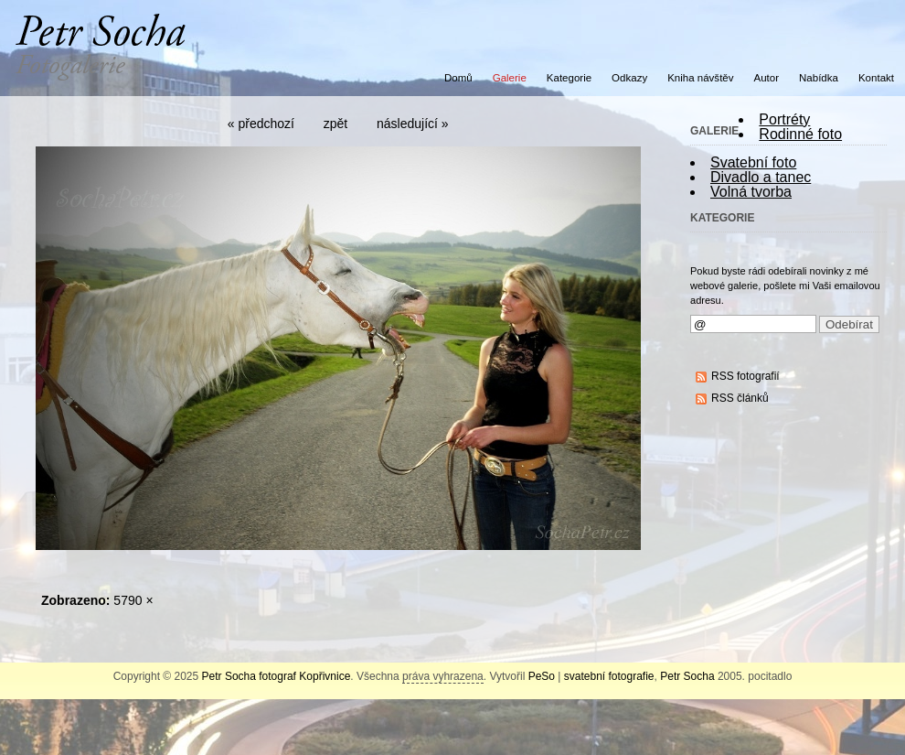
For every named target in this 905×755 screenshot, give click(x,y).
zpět (335, 123)
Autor (767, 77)
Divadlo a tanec (760, 177)
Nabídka (818, 77)
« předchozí (261, 123)
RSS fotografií (745, 376)
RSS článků (740, 398)
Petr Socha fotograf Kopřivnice (276, 676)
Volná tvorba (751, 192)
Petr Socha (687, 676)
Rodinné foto (800, 134)
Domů (458, 77)
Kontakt (876, 77)
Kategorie (569, 77)
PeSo (541, 676)
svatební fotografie (609, 676)
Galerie (510, 77)
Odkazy (629, 77)
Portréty (784, 119)
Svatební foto (753, 162)
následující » (413, 123)
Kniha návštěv (700, 77)
